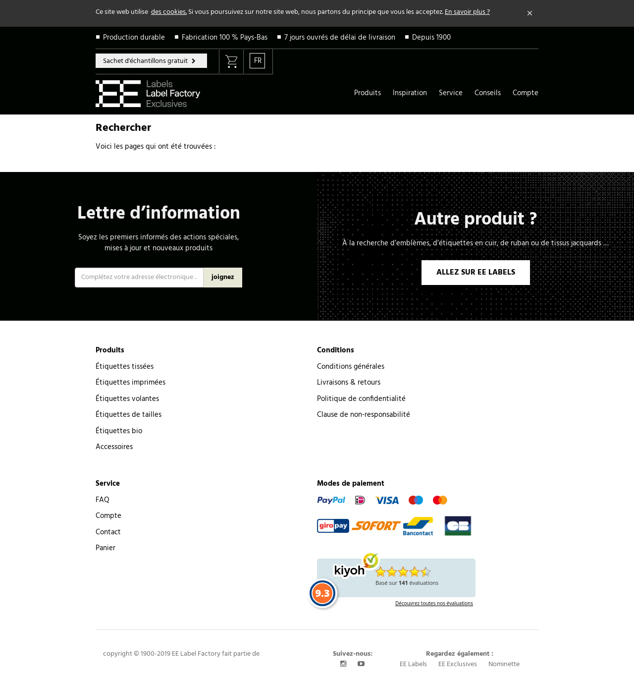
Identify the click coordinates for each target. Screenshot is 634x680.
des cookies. (169, 12)
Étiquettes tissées (125, 367)
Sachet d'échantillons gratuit (146, 61)
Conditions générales (350, 367)
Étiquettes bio (119, 431)
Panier (105, 548)
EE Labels (413, 664)
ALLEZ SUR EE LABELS (475, 272)
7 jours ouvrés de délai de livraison (339, 38)
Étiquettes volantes (127, 399)
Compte (525, 93)
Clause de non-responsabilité (363, 415)
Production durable (134, 38)
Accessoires (114, 447)
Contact (108, 532)
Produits (367, 93)
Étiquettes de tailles (128, 415)
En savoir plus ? (467, 12)
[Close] (530, 13)
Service (451, 93)
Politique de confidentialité (361, 399)
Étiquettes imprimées (130, 383)
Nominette (504, 664)
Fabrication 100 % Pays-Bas (224, 38)
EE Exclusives (457, 664)
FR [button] (258, 61)
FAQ (102, 500)
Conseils (488, 93)
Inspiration (410, 93)
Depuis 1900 (431, 38)
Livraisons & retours (348, 383)
